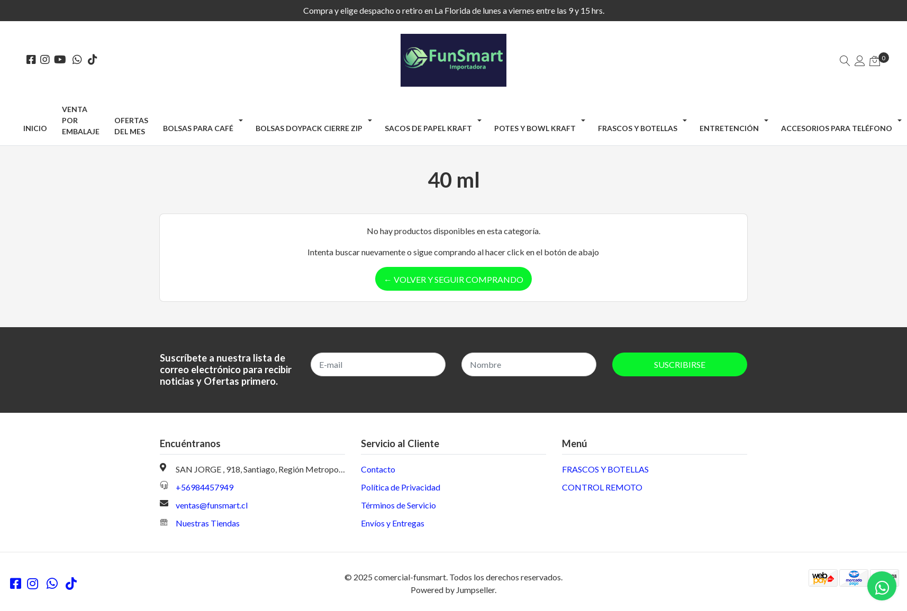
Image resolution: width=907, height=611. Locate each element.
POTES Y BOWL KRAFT (535, 128)
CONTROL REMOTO (602, 487)
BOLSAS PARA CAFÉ (198, 128)
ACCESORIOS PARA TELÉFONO (836, 128)
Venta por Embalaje (80, 120)
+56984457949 (204, 487)
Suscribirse (679, 364)
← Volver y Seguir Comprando (453, 279)
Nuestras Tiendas (208, 523)
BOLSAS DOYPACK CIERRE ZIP (309, 128)
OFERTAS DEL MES (131, 126)
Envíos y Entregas (392, 523)
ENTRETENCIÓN (729, 128)
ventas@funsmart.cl (212, 505)
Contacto (378, 469)
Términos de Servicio (398, 505)
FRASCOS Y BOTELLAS (637, 128)
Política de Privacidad (400, 487)
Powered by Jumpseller (453, 590)
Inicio (35, 128)
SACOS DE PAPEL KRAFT (428, 128)
